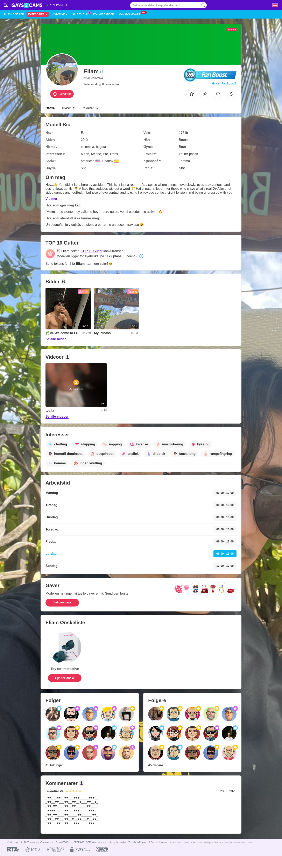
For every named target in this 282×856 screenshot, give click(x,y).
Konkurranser (103, 14)
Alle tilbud (81, 14)
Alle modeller (14, 14)
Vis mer (51, 198)
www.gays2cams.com (41, 842)
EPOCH (66, 842)
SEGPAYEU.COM (82, 842)
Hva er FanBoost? (224, 83)
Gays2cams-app (130, 14)
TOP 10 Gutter (91, 251)
